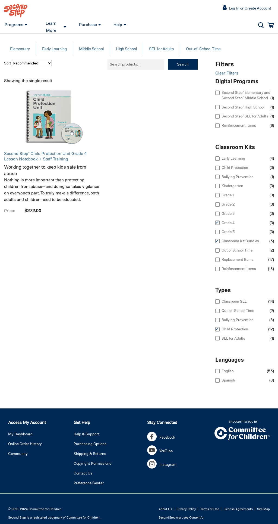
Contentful (196, 517)
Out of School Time (237, 250)
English (228, 370)
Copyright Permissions (92, 463)
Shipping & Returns (90, 453)
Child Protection (235, 167)
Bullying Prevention (238, 176)
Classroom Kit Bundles (240, 240)
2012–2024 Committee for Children (36, 509)
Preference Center (89, 482)
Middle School (91, 48)
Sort (7, 63)
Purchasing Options (90, 443)
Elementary (20, 48)
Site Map (263, 509)
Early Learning (54, 48)
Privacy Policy (186, 509)
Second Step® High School (243, 107)
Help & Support (86, 434)
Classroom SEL (234, 301)
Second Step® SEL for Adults (245, 116)
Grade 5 (228, 231)
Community (18, 453)
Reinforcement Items (239, 125)
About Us (165, 509)
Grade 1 (228, 195)
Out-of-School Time (203, 48)
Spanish (228, 380)
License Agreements (238, 509)
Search (183, 64)
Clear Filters (226, 72)
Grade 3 (228, 213)
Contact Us (83, 473)
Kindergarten (232, 185)
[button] (248, 8)
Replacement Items (238, 259)
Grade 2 (228, 204)
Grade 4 (228, 222)
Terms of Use (209, 509)
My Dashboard (20, 434)
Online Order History (25, 443)
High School (126, 48)
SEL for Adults (161, 48)
